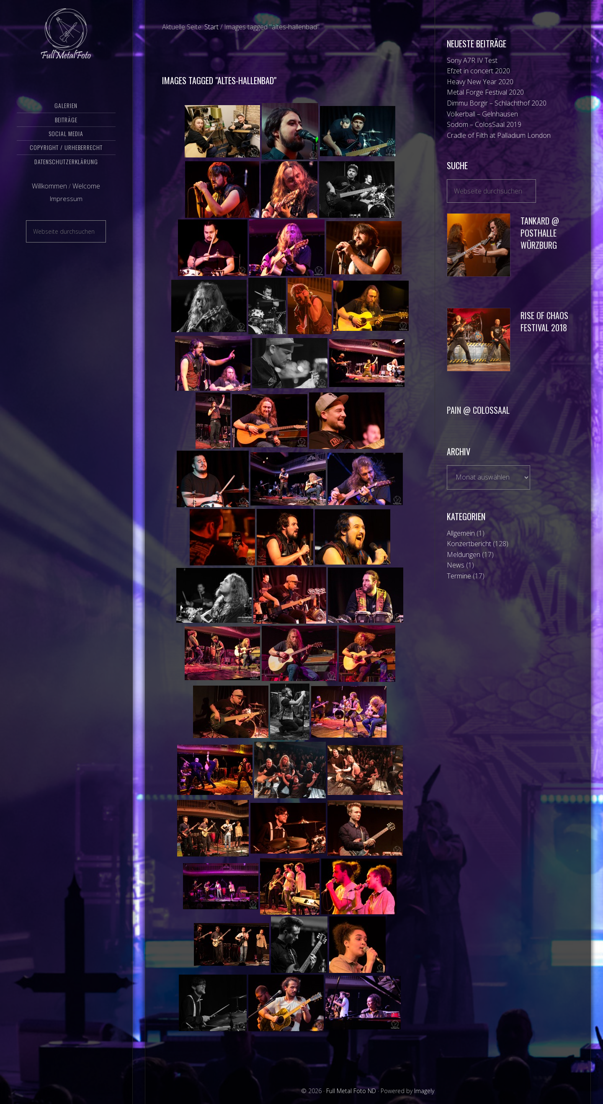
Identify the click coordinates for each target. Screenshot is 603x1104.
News (455, 565)
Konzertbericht (469, 543)
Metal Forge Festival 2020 (485, 92)
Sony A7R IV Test (472, 60)
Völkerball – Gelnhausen (482, 114)
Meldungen (463, 554)
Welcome (86, 198)
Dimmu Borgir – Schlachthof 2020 (496, 103)
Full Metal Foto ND (66, 39)
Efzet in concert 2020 (478, 70)
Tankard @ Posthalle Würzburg (540, 232)
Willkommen (49, 198)
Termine (459, 575)
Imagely (424, 1091)
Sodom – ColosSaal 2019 (484, 124)
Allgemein (461, 533)
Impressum (66, 210)
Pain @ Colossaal (478, 410)
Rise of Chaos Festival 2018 (544, 321)
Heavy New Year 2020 (480, 81)
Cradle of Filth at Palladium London (499, 135)
